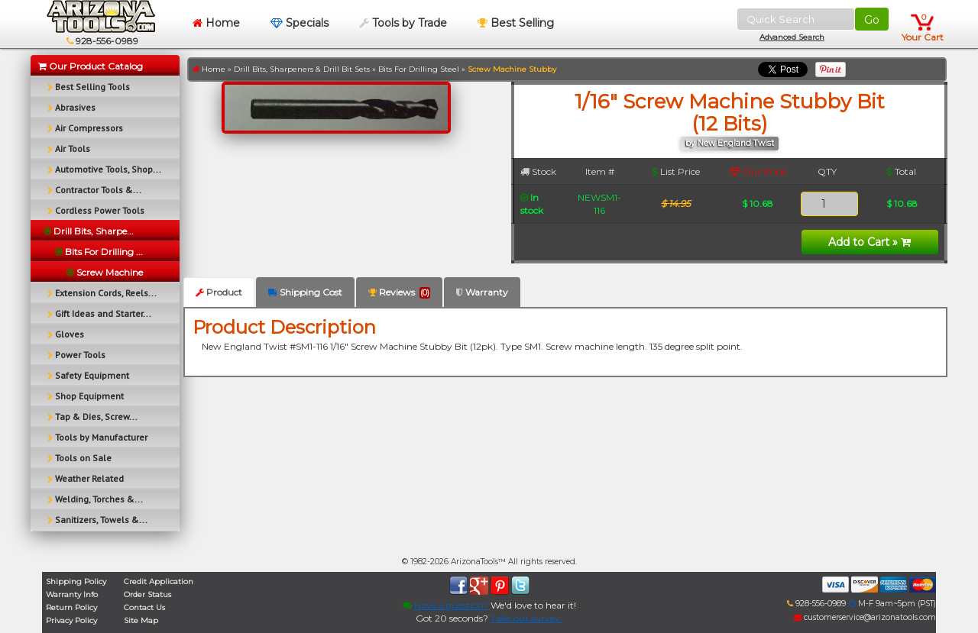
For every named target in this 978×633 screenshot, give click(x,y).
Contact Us (144, 607)
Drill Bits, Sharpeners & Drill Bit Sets (302, 69)
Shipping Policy (76, 581)
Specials (299, 23)
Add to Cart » (869, 242)
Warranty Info (72, 594)
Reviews (399, 292)
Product (219, 292)
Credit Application (158, 581)
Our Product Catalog (90, 66)
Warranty (482, 292)
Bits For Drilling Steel (418, 69)
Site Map (141, 620)
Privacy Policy (71, 620)
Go (871, 20)
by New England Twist (729, 143)
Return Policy (71, 607)
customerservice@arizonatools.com (865, 617)
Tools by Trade (403, 23)
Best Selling (516, 23)
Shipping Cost (305, 292)
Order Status (147, 594)
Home (216, 23)
